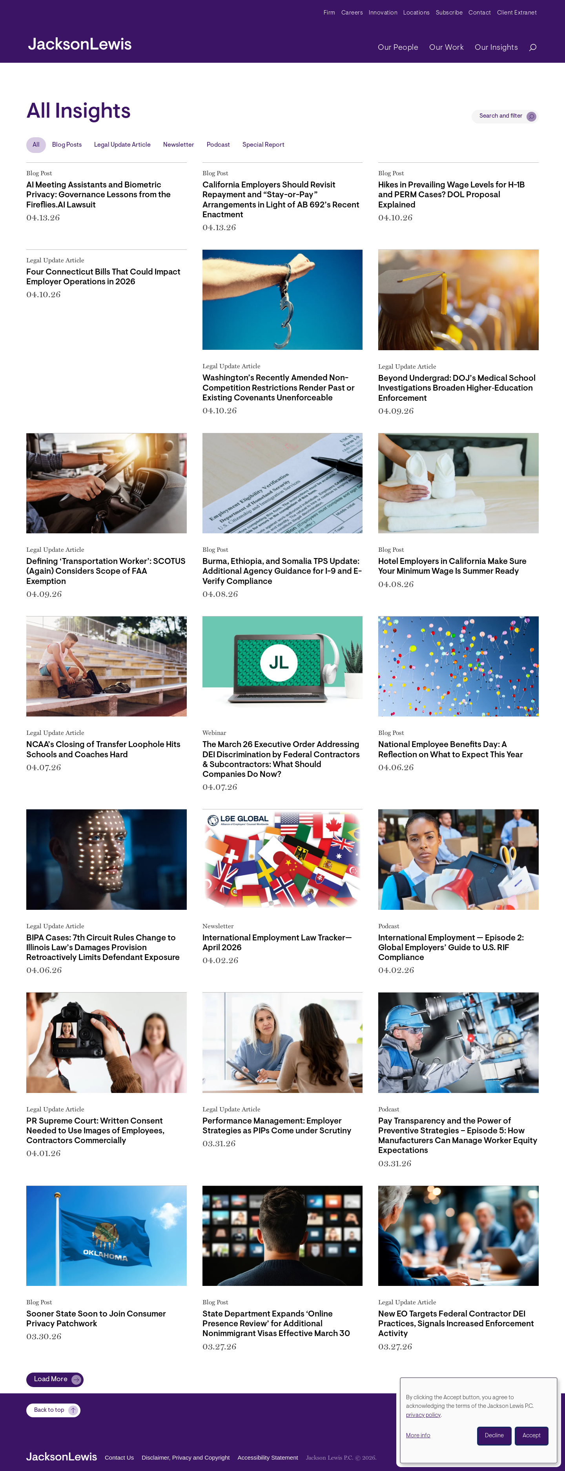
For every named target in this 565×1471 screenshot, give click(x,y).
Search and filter (501, 116)
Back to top (49, 1410)
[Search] (529, 48)
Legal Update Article (122, 145)
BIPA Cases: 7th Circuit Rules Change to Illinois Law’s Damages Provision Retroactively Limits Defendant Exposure (103, 948)
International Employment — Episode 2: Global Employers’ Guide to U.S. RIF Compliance (451, 948)
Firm (329, 13)
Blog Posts (67, 145)
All (36, 145)
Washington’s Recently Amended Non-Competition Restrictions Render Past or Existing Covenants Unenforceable (278, 388)
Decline (494, 1436)
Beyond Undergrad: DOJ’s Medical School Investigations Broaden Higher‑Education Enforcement (457, 388)
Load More (50, 1379)
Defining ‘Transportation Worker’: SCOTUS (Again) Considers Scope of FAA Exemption (106, 571)
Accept (532, 1436)
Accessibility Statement (267, 1457)
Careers (352, 13)
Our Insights (496, 48)
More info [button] (418, 1436)
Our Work (446, 48)
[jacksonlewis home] (79, 41)
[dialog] (478, 1420)
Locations (416, 13)
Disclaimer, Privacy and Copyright (186, 1457)
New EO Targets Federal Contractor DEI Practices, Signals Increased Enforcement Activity (456, 1324)
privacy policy (423, 1415)
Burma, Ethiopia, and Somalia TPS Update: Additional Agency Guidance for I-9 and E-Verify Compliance (282, 571)
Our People (398, 48)
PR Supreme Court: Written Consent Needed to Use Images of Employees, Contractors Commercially (95, 1131)
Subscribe (449, 13)
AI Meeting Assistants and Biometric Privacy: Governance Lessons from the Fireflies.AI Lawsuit (98, 195)
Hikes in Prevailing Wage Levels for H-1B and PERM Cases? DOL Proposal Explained (451, 195)
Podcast (218, 145)
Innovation (383, 13)
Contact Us (119, 1457)
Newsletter (178, 145)
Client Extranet (517, 13)
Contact (479, 13)
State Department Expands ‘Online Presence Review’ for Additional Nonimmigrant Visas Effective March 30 (276, 1324)
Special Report (263, 145)
